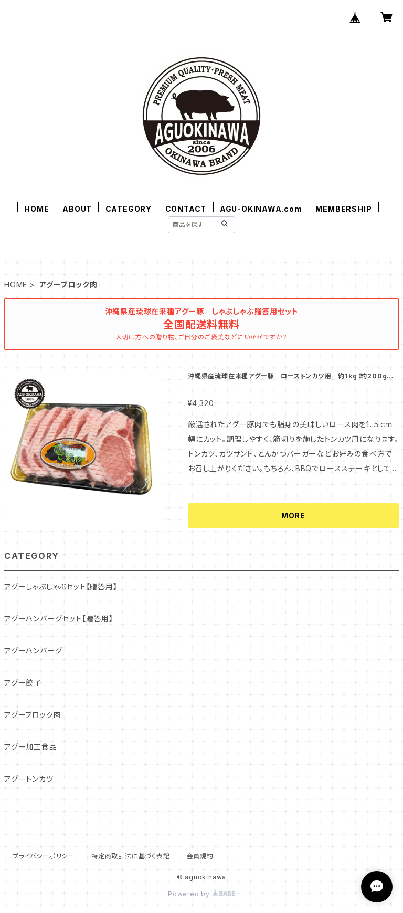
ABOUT (77, 208)
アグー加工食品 (30, 746)
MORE (293, 515)
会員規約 (200, 856)
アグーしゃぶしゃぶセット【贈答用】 (61, 586)
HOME (36, 208)
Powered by (201, 894)
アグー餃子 (22, 682)
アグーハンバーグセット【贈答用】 (58, 618)
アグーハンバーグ (33, 650)
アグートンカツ (29, 778)
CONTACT (186, 208)
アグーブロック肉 (32, 714)
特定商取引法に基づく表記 (130, 856)
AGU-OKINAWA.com (261, 208)
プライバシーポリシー (44, 856)
